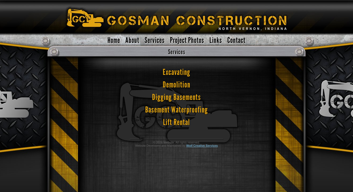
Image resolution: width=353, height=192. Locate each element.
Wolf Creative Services (202, 145)
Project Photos (187, 40)
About (132, 40)
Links (215, 40)
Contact (236, 40)
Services (155, 40)
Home (114, 40)
